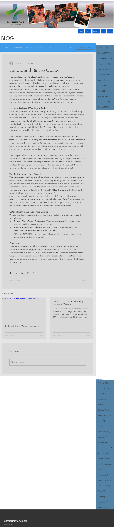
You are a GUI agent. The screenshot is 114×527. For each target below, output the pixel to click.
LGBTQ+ (29, 47)
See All (90, 293)
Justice (49, 47)
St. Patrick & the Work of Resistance (22, 326)
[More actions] (84, 63)
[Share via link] (28, 273)
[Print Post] (33, 273)
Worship (40, 47)
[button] (96, 31)
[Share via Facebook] (10, 273)
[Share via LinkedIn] (22, 273)
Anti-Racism (17, 47)
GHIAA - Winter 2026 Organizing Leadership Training (68, 303)
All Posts (5, 47)
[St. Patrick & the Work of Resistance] (24, 310)
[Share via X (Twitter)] (16, 273)
